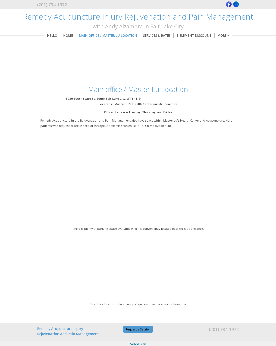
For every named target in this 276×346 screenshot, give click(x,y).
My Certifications (74, 43)
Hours (47, 43)
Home (62, 35)
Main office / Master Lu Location (102, 35)
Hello (46, 35)
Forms (217, 35)
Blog (165, 43)
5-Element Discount (189, 35)
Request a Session (138, 337)
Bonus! (151, 43)
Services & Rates (151, 35)
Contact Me (106, 43)
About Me (130, 43)
